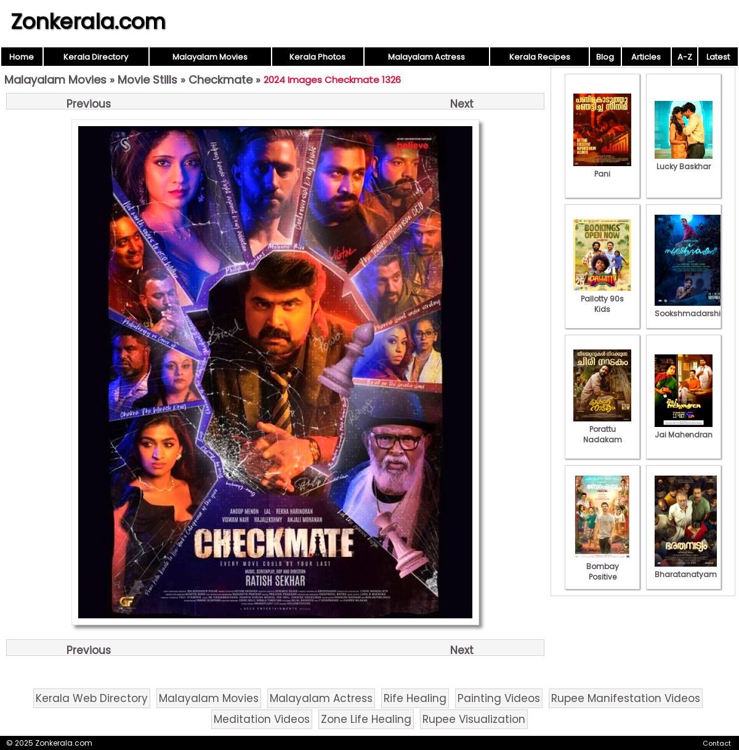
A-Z (684, 57)
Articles (646, 57)
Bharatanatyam (686, 569)
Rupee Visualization (473, 719)
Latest (718, 57)
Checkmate (220, 79)
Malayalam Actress (426, 57)
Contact (717, 743)
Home (21, 57)
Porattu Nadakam (602, 429)
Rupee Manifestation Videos (625, 698)
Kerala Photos (317, 57)
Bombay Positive (602, 566)
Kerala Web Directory (92, 698)
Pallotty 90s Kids (602, 298)
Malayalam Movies (210, 57)
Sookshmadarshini (691, 308)
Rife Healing (415, 698)
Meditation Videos (262, 719)
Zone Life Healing (366, 719)
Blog (605, 57)
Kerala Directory (95, 57)
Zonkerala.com (88, 21)
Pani (602, 168)
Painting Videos (499, 698)
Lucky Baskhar (684, 161)
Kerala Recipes (539, 57)
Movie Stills (147, 79)
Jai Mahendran (684, 429)
